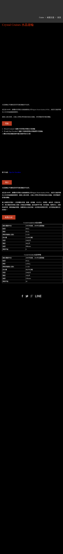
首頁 (59, 17)
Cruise (41, 17)
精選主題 (50, 17)
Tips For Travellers (15, 172)
